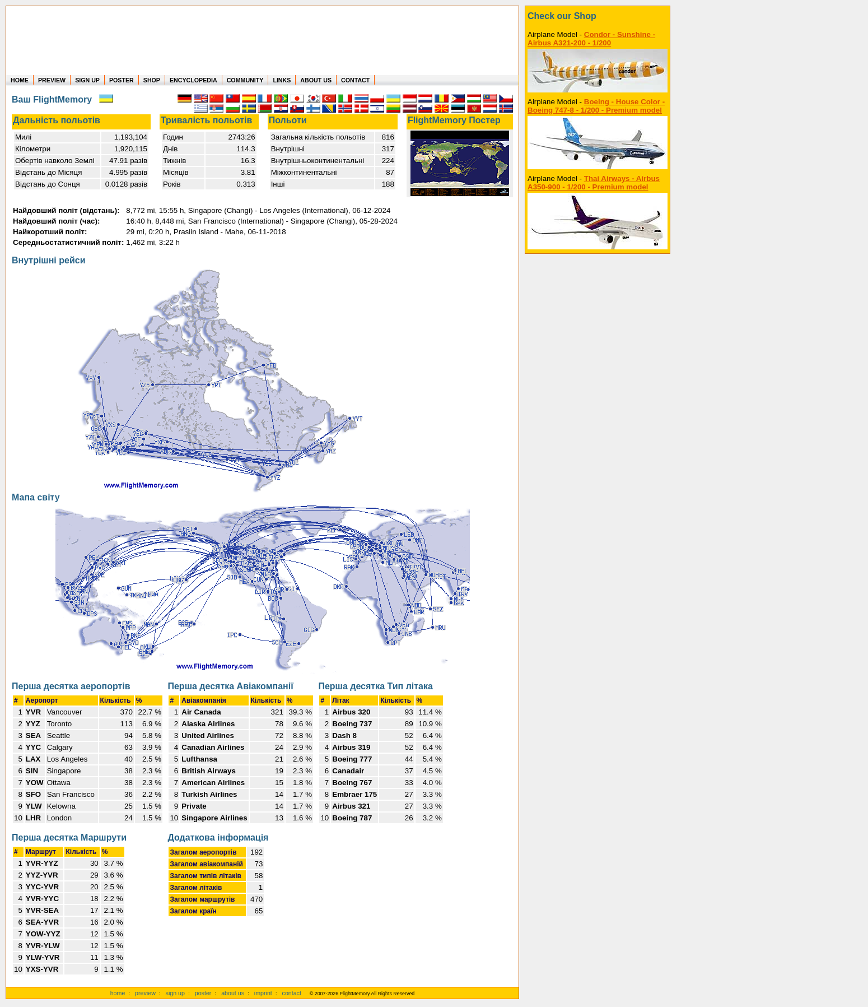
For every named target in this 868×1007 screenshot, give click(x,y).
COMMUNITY (245, 80)
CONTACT (355, 80)
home (117, 993)
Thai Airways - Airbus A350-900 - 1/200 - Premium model (594, 182)
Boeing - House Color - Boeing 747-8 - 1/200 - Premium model (596, 106)
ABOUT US (316, 80)
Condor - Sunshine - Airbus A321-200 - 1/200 (591, 38)
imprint (263, 993)
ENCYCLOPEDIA (193, 80)
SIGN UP (87, 80)
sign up (175, 993)
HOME (20, 80)
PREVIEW (52, 80)
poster (203, 993)
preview (145, 993)
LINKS (282, 80)
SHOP (151, 80)
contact (291, 993)
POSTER (121, 80)
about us (232, 993)
